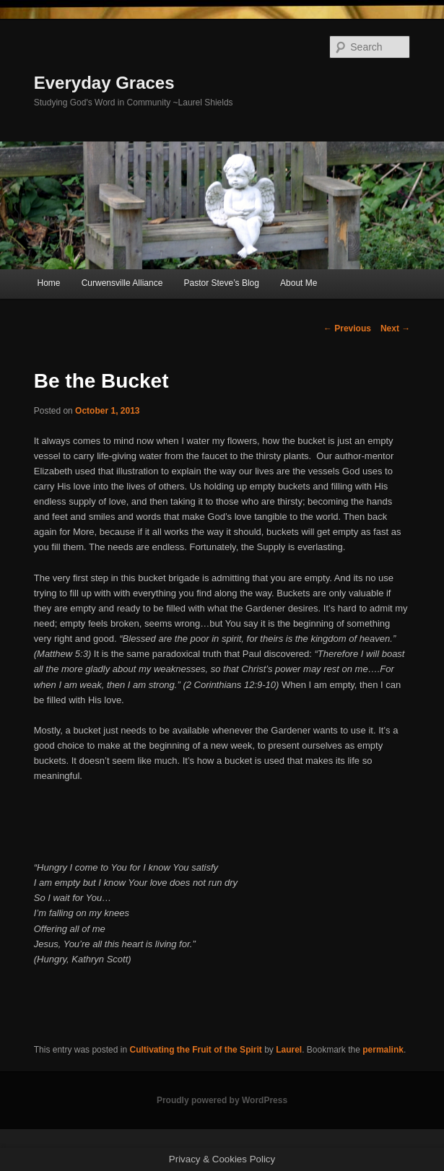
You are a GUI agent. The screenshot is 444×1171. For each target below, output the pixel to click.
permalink (383, 1050)
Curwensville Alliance (122, 283)
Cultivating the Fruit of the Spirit (195, 1050)
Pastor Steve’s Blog (221, 283)
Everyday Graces (104, 82)
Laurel (289, 1050)
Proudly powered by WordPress (222, 1100)
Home (49, 283)
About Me (298, 283)
